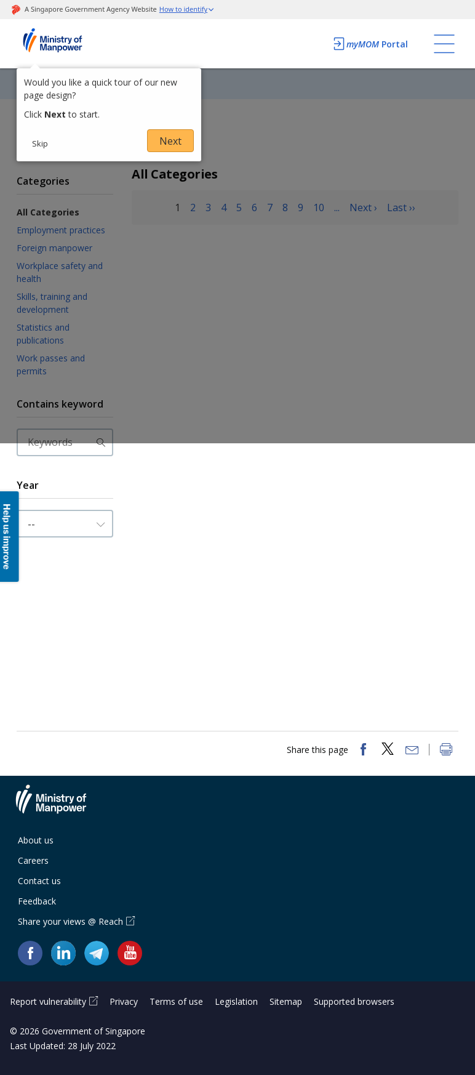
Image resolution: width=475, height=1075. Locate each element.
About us (36, 840)
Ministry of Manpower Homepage (69, 43)
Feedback (37, 901)
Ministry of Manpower (60, 806)
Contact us (39, 881)
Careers (33, 860)
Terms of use (176, 1001)
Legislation (236, 1001)
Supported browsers (354, 1001)
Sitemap (285, 1001)
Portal (370, 43)
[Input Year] (65, 524)
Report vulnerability (48, 1001)
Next (170, 141)
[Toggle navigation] (444, 44)
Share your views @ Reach (70, 921)
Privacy (124, 1001)
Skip (40, 143)
